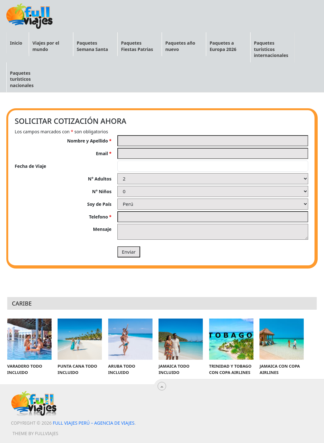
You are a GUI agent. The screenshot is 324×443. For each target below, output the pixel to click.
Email (103, 153)
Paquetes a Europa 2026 (222, 46)
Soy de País (99, 204)
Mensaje (102, 229)
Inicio (16, 43)
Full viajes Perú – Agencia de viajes (93, 423)
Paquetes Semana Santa (92, 46)
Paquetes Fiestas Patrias (137, 46)
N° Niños (101, 191)
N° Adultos (100, 179)
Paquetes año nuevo (180, 46)
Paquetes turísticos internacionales (271, 49)
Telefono (100, 217)
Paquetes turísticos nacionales (22, 79)
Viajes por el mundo (45, 46)
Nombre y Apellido (89, 141)
